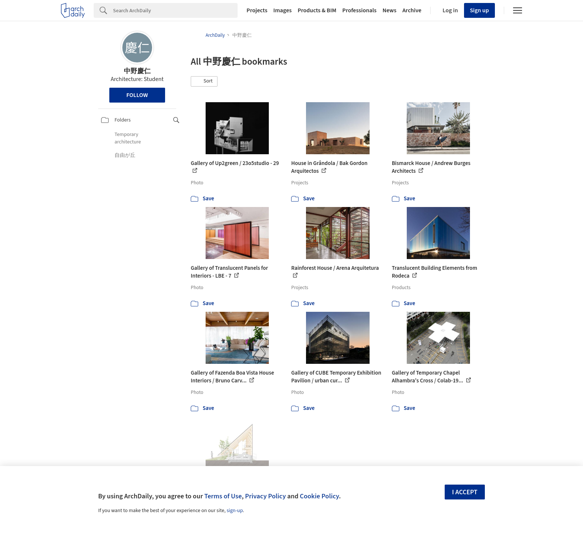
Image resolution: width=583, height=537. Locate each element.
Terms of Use (223, 496)
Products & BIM (316, 10)
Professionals (359, 10)
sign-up (234, 510)
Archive (411, 10)
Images (282, 10)
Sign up (479, 10)
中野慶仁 (137, 71)
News (389, 10)
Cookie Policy (319, 496)
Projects (257, 10)
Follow (137, 95)
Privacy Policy (265, 496)
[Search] (175, 10)
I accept (464, 492)
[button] (204, 81)
